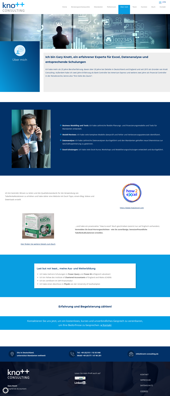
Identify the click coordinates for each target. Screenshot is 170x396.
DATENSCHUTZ (146, 385)
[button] (27, 354)
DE (160, 2)
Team (134, 7)
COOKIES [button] (144, 391)
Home (64, 7)
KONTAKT (144, 374)
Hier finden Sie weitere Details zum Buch (38, 244)
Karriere (144, 7)
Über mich (124, 7)
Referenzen (111, 7)
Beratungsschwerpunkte (80, 7)
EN (164, 2)
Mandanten (98, 7)
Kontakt (163, 7)
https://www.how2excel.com (132, 208)
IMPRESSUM (145, 380)
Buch (153, 7)
